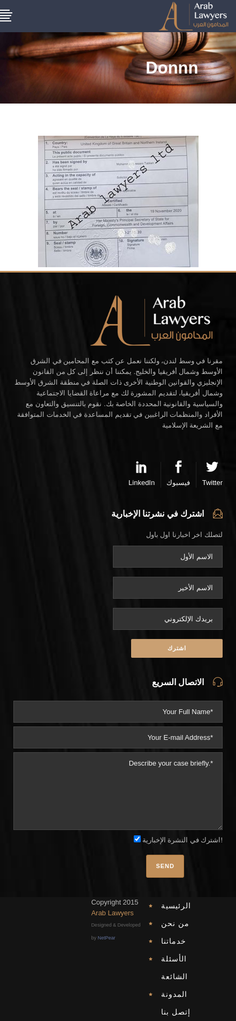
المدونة (174, 994)
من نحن (175, 923)
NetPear (106, 938)
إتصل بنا (176, 1012)
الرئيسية (176, 905)
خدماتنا (173, 941)
